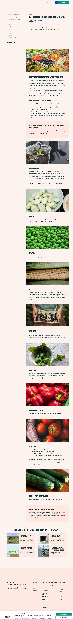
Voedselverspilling (26, 7)
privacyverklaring (36, 613)
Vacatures (61, 591)
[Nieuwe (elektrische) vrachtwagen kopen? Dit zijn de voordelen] (52, 551)
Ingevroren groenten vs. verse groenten (14, 15)
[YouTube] (18, 594)
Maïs (9, 28)
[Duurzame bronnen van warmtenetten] (21, 551)
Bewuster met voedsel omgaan (14, 39)
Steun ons (61, 589)
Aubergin (10, 30)
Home (8, 7)
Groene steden (44, 585)
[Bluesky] (11, 594)
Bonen (10, 24)
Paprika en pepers (12, 33)
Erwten (10, 26)
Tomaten (10, 35)
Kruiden (10, 31)
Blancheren (11, 22)
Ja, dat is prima (63, 606)
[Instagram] (13, 594)
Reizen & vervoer (45, 596)
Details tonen (17, 616)
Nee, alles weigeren (63, 610)
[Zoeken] (56, 2)
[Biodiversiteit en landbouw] (21, 538)
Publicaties (35, 585)
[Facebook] (8, 594)
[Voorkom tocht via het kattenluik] (52, 538)
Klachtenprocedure (63, 594)
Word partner (53, 586)
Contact (61, 599)
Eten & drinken (19, 7)
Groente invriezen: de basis (13, 17)
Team (60, 585)
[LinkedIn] (16, 594)
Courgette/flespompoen (13, 37)
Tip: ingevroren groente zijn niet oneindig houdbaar (14, 20)
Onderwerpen (13, 7)
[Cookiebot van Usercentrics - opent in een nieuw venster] (7, 617)
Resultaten (61, 587)
